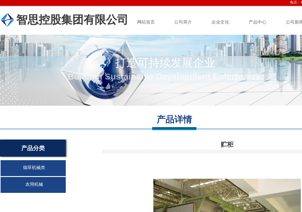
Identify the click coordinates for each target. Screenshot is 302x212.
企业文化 (220, 22)
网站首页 (146, 22)
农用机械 (34, 184)
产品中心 (257, 22)
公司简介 (183, 22)
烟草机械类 (34, 167)
